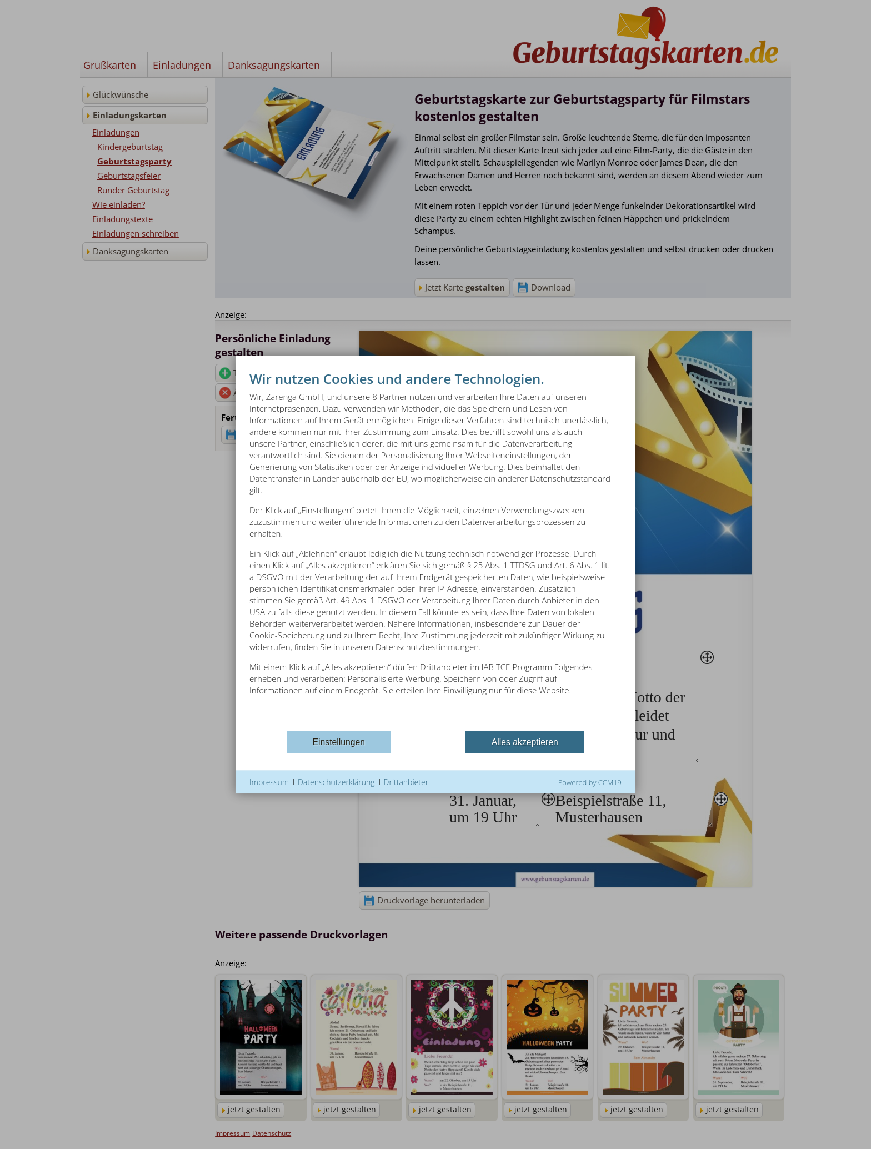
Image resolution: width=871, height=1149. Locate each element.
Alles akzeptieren (525, 742)
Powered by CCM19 (590, 782)
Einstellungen (339, 742)
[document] (435, 548)
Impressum (269, 782)
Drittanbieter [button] (406, 782)
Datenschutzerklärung (336, 782)
